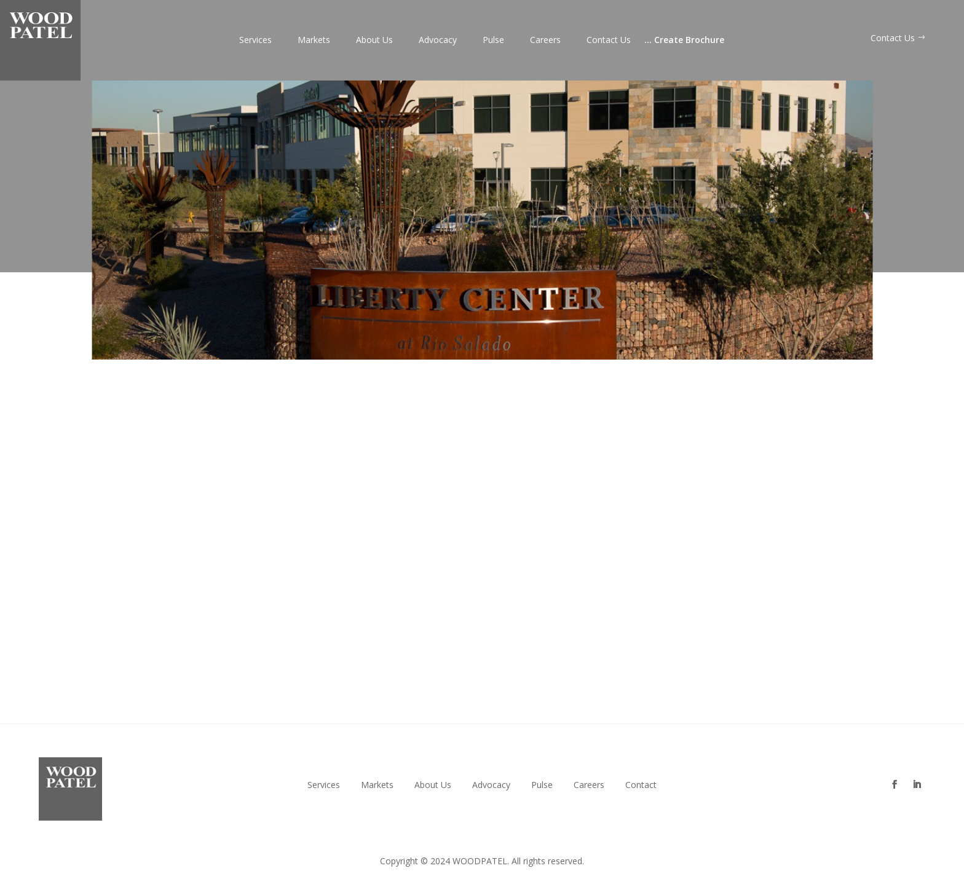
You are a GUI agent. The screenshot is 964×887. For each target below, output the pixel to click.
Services (255, 40)
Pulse (493, 40)
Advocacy (438, 40)
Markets (314, 40)
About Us (374, 40)
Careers (545, 40)
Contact (641, 785)
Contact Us (609, 40)
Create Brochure (684, 40)
